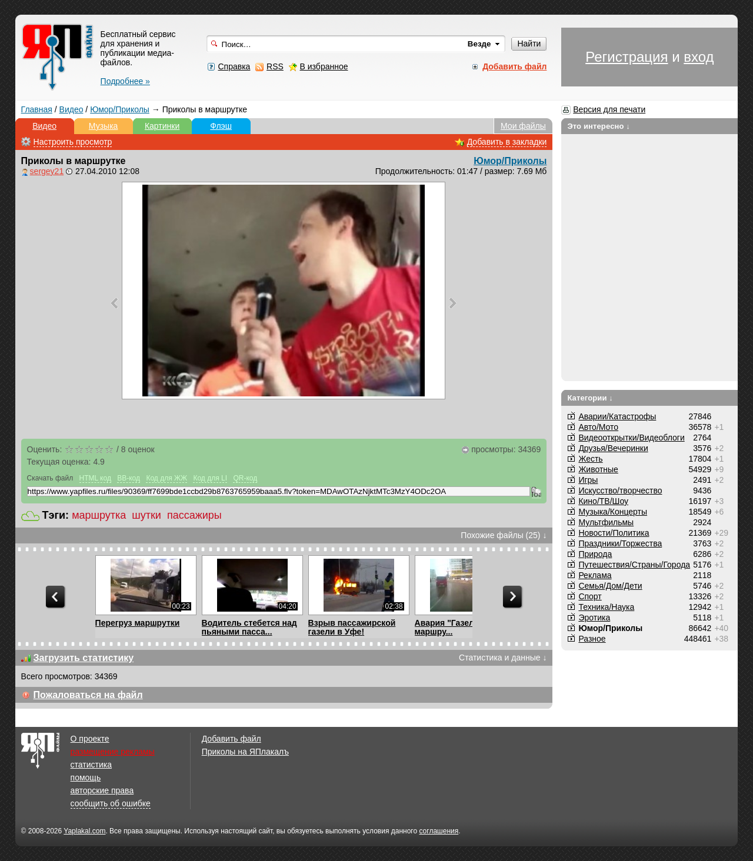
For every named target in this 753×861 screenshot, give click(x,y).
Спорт (589, 596)
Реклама (594, 575)
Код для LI (210, 478)
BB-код (128, 478)
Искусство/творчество (620, 490)
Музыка (103, 126)
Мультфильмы (606, 522)
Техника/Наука (606, 607)
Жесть (590, 458)
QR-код (245, 478)
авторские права (102, 790)
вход (699, 57)
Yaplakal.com (84, 831)
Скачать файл (50, 478)
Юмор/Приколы (119, 109)
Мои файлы (523, 126)
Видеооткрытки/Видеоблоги (631, 437)
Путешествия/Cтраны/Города (634, 564)
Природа (595, 554)
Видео (71, 109)
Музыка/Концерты (612, 511)
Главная (36, 109)
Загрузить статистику (84, 658)
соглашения (438, 831)
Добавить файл (231, 738)
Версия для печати (609, 109)
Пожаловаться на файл (88, 695)
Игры (588, 480)
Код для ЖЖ (166, 478)
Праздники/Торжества (620, 543)
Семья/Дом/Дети (610, 585)
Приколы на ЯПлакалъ (245, 751)
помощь (86, 777)
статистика (91, 764)
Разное (591, 638)
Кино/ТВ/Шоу (603, 501)
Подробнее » (125, 81)
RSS (275, 66)
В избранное (324, 66)
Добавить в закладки (507, 141)
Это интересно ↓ (598, 126)
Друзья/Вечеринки (613, 448)
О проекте (90, 738)
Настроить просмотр (73, 141)
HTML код (95, 478)
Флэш (221, 126)
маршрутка (99, 515)
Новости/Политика (613, 533)
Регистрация (626, 57)
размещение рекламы (113, 751)
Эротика (594, 617)
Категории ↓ (590, 397)
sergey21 (47, 171)
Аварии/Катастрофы (617, 416)
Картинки (162, 126)
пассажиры (194, 515)
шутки (146, 515)
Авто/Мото (598, 427)
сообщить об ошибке (111, 803)
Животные (598, 469)
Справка (234, 66)
